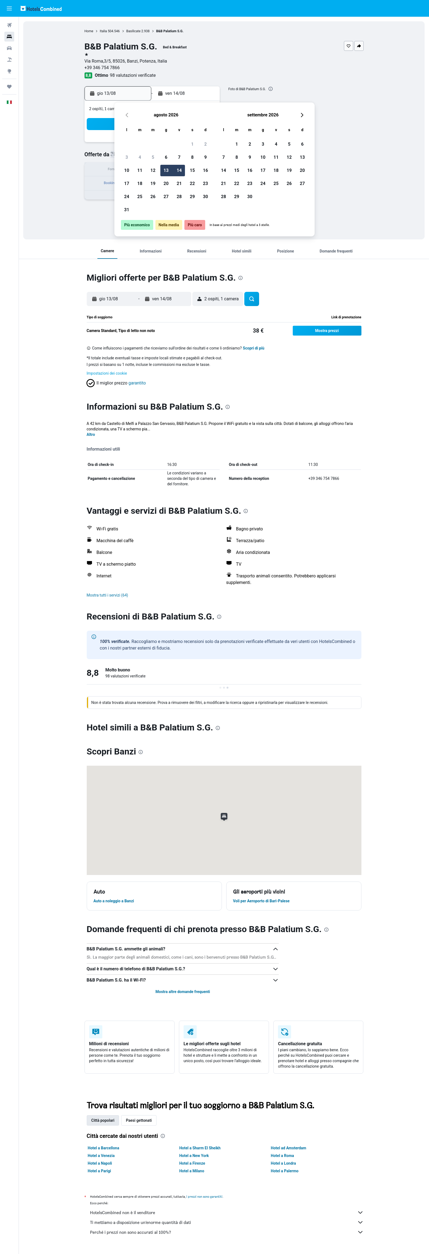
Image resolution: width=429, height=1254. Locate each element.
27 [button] (166, 196)
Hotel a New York (194, 1155)
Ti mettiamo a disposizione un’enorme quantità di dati (227, 1222)
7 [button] (179, 157)
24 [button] (126, 196)
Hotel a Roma (282, 1155)
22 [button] (192, 183)
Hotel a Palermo (284, 1171)
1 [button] (192, 144)
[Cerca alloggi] (9, 36)
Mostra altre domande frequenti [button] (182, 991)
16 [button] (205, 170)
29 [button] (192, 196)
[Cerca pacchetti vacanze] (9, 59)
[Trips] (9, 86)
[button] (9, 8)
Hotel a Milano (191, 1171)
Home (89, 31)
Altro (91, 434)
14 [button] (179, 170)
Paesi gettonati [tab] (139, 1120)
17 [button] (126, 183)
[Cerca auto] (9, 48)
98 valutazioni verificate (133, 75)
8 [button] (192, 157)
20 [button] (166, 183)
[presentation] (270, 88)
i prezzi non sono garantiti (204, 1196)
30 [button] (205, 196)
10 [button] (126, 170)
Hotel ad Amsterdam (288, 1148)
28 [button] (179, 196)
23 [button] (205, 183)
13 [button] (166, 170)
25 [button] (139, 196)
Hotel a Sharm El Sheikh (200, 1148)
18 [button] (139, 183)
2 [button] (205, 144)
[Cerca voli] (9, 25)
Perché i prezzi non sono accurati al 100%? (227, 1232)
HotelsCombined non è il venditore (227, 1212)
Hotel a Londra (283, 1163)
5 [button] (153, 157)
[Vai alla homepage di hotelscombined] (41, 8)
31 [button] (126, 209)
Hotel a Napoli (100, 1163)
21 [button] (179, 183)
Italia (103, 31)
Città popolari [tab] (103, 1120)
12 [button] (152, 170)
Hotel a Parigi (99, 1171)
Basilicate (133, 31)
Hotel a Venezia (101, 1155)
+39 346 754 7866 (102, 67)
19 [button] (152, 183)
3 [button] (126, 157)
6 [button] (166, 157)
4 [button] (139, 157)
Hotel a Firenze (192, 1163)
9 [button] (205, 157)
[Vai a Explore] (9, 71)
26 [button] (152, 196)
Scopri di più (254, 348)
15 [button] (192, 170)
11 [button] (139, 170)
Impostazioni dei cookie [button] (107, 373)
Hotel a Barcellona (103, 1148)
